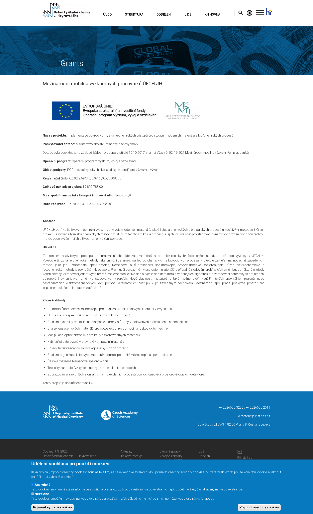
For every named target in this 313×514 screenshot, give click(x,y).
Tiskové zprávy (131, 456)
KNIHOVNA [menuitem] (212, 14)
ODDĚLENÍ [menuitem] (163, 14)
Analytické (43, 488)
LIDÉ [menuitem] (188, 14)
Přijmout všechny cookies (259, 510)
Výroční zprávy (169, 451)
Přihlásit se (244, 458)
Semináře (127, 460)
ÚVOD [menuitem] (107, 14)
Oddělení (204, 456)
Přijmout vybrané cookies (52, 510)
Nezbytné (42, 497)
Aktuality (126, 451)
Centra (203, 460)
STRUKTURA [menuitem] (134, 14)
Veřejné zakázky (170, 456)
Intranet (242, 462)
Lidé (201, 451)
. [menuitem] (260, 11)
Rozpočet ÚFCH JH (172, 460)
